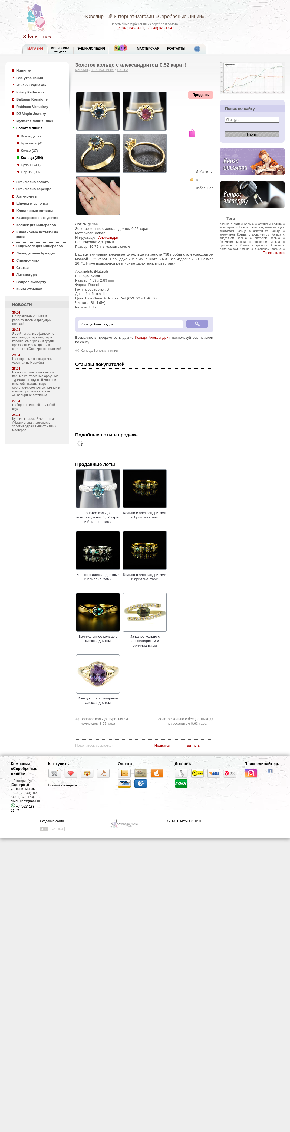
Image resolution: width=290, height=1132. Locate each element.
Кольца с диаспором (254, 248)
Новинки (23, 71)
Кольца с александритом (255, 227)
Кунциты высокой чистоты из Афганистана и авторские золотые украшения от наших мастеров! (34, 424)
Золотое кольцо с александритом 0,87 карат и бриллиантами (98, 515)
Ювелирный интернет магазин (24, 787)
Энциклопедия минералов (39, 246)
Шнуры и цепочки (32, 203)
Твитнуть (192, 745)
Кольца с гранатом (254, 245)
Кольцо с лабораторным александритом (98, 698)
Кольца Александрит (152, 338)
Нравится (162, 745)
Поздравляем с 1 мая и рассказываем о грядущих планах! (31, 320)
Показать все (274, 253)
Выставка (60, 49)
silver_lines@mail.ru (25, 801)
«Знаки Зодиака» (31, 85)
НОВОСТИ (22, 304)
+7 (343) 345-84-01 (130, 28)
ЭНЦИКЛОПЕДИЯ (91, 48)
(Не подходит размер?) (114, 246)
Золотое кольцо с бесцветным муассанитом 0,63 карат (183, 721)
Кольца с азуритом (257, 223)
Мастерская (148, 48)
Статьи (22, 268)
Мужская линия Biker (34, 121)
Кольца (122, 70)
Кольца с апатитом (252, 238)
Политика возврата (62, 785)
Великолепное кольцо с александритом (98, 636)
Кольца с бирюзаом (251, 241)
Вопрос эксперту (31, 282)
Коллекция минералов (36, 225)
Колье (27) (29, 151)
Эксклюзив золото (32, 182)
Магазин (81, 70)
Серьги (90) (30, 172)
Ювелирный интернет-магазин (119, 16)
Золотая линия (29, 128)
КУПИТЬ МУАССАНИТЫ (185, 821)
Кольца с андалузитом (253, 234)
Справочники (28, 260)
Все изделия (31, 136)
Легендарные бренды (35, 253)
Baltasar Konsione (32, 99)
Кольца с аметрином (252, 231)
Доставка (184, 764)
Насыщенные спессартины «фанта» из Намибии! (32, 361)
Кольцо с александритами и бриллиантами (145, 512)
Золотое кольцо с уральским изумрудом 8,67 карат (104, 721)
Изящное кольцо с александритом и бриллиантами (145, 638)
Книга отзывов (29, 289)
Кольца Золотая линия (99, 351)
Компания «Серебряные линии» (24, 769)
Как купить (58, 764)
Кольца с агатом (231, 223)
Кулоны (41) (31, 165)
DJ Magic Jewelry (31, 114)
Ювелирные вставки (34, 211)
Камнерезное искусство (37, 218)
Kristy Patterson (30, 92)
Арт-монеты (27, 196)
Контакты (176, 48)
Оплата (125, 764)
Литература (26, 275)
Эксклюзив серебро (33, 189)
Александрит (109, 238)
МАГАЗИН (35, 48)
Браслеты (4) (31, 143)
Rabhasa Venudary (32, 107)
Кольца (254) (32, 158)
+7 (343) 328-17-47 (160, 28)
